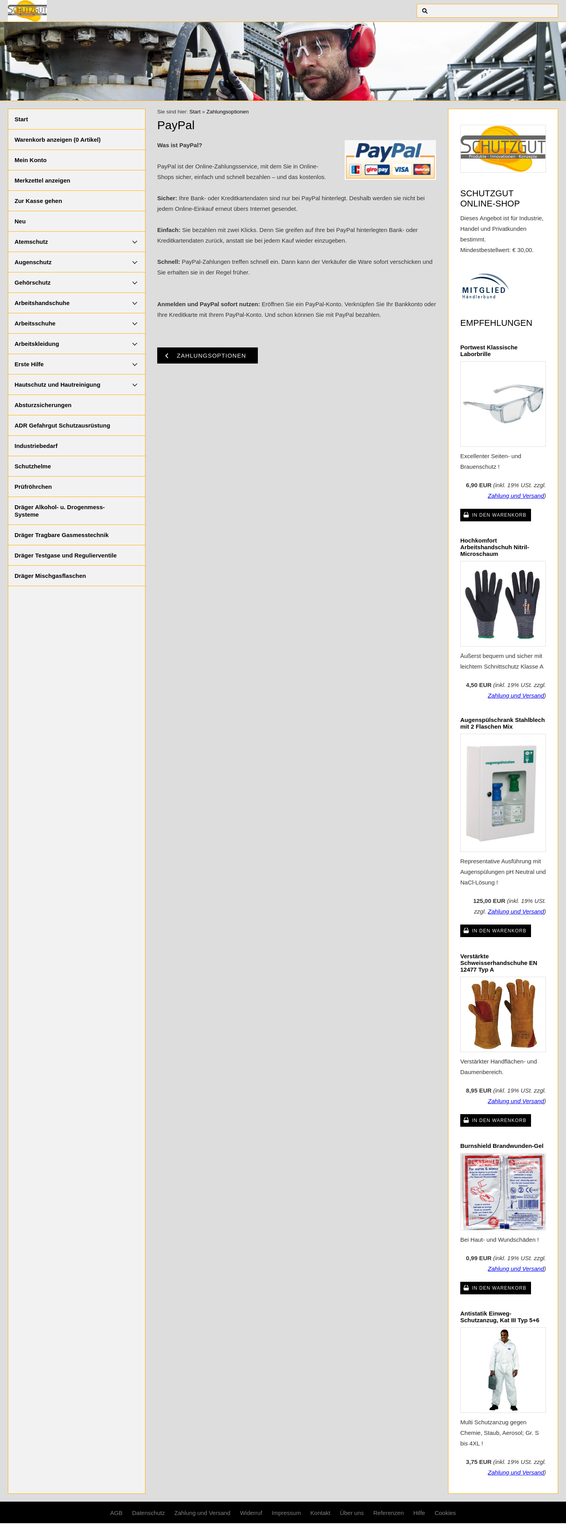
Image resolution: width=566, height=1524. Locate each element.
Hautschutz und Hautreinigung (57, 384)
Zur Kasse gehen (38, 200)
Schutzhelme (33, 466)
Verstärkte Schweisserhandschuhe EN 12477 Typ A (498, 963)
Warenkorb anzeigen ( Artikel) (58, 139)
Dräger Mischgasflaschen (50, 575)
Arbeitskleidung (37, 343)
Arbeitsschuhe (35, 323)
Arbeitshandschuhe (42, 303)
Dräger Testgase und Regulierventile (66, 555)
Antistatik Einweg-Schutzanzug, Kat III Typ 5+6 (499, 1316)
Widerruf (251, 1512)
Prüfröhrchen (33, 486)
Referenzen (388, 1512)
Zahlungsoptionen (227, 112)
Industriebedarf (36, 445)
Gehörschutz (33, 282)
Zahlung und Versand (516, 495)
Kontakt (321, 1512)
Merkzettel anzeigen (42, 180)
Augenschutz (33, 262)
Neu (20, 221)
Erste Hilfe (29, 364)
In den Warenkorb (499, 515)
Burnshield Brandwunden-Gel (502, 1145)
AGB (116, 1512)
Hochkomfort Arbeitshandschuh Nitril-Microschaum (494, 547)
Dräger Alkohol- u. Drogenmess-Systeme (60, 511)
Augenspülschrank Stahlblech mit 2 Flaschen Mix (502, 723)
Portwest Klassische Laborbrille (489, 350)
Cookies (445, 1512)
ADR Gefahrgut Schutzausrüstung (62, 425)
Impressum (286, 1512)
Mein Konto (31, 160)
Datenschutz (148, 1512)
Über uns (352, 1512)
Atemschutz (31, 241)
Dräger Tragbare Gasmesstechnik (61, 535)
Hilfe (419, 1512)
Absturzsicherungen (43, 405)
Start (21, 119)
